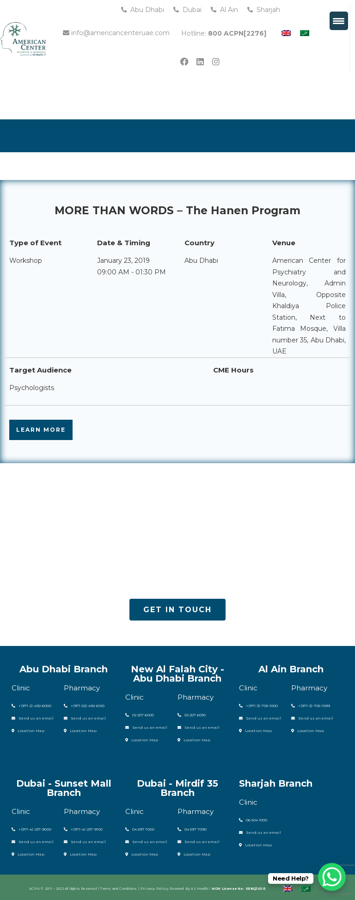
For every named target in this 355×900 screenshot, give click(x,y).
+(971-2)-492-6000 (29, 705)
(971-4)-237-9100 (85, 828)
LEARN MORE (41, 429)
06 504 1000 (251, 818)
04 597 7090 (190, 828)
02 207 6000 (137, 715)
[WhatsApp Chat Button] (332, 877)
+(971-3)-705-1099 (308, 705)
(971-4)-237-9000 (33, 828)
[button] (177, 610)
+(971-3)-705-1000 (256, 705)
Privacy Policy (154, 886)
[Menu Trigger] (339, 21)
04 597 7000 (138, 828)
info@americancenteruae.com (116, 33)
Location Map (25, 729)
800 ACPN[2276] (237, 33)
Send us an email (28, 717)
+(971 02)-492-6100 (82, 705)
